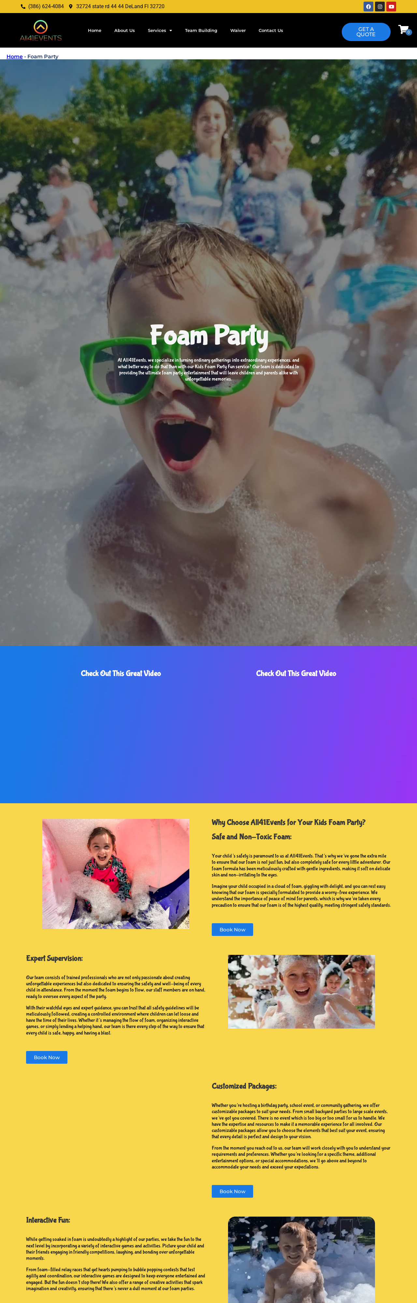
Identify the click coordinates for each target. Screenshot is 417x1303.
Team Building (201, 30)
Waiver (238, 30)
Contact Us (271, 30)
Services (160, 30)
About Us (124, 30)
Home (94, 30)
